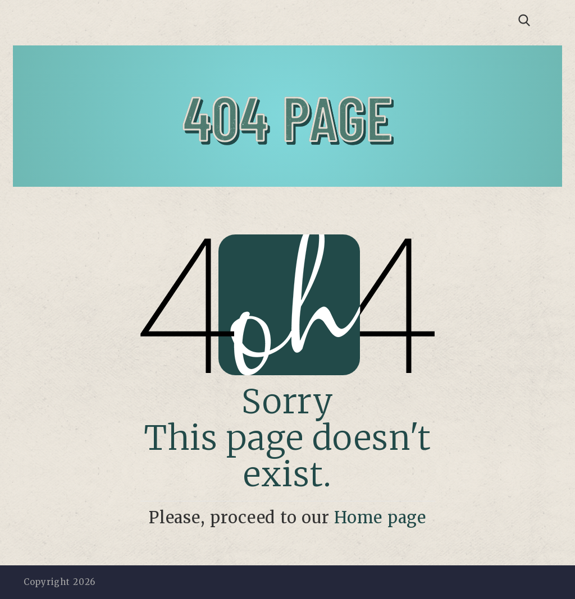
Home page (380, 518)
